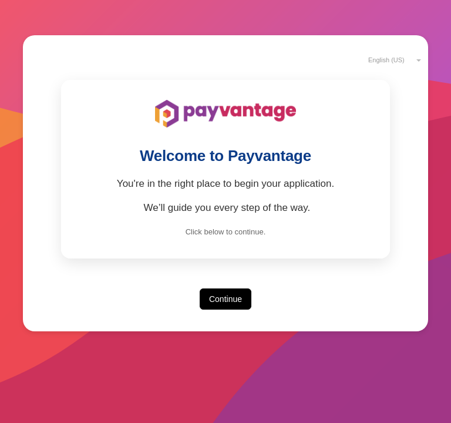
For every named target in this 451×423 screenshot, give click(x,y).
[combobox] (389, 59)
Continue (225, 299)
